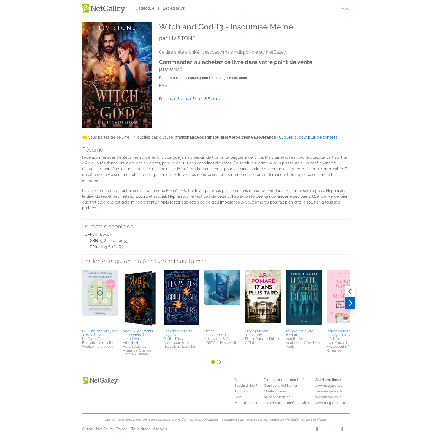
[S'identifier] (345, 8)
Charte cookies (275, 391)
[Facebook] (329, 430)
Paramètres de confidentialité (286, 403)
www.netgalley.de (328, 391)
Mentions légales (277, 397)
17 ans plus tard (256, 331)
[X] (342, 430)
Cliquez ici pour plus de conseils (308, 137)
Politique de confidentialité (284, 380)
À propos (241, 391)
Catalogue (145, 8)
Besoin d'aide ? (245, 386)
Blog (237, 397)
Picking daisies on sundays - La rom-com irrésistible (344, 335)
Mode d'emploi (245, 403)
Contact (240, 380)
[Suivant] (350, 303)
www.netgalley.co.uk (331, 403)
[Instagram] (317, 430)
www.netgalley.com (330, 386)
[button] (100, 298)
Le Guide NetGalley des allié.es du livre (100, 333)
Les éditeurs (174, 8)
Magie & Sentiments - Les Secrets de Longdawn (139, 335)
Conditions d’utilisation (281, 386)
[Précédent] (350, 292)
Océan (209, 331)
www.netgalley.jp (328, 397)
